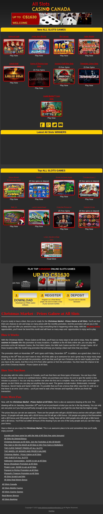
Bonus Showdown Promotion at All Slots (21, 464)
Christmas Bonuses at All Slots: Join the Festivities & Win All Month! (32, 442)
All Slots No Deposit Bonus (15, 439)
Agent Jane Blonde (39, 36)
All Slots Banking (9, 499)
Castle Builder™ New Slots (51, 97)
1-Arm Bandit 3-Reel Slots (51, 238)
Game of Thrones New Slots (39, 64)
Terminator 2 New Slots (89, 63)
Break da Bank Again (64, 177)
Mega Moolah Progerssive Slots (14, 178)
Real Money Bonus (10, 496)
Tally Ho (14, 207)
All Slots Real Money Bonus (15, 480)
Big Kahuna (64, 36)
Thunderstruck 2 (89, 177)
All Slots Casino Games (12, 492)
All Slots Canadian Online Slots (51, 6)
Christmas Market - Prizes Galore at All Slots (22, 454)
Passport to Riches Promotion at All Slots (21, 470)
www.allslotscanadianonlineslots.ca (50, 508)
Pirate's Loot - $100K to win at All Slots (20, 467)
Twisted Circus (89, 207)
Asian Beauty (89, 36)
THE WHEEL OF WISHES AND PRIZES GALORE (25, 451)
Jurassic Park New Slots (64, 63)
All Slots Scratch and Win (14, 476)
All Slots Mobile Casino (12, 488)
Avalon (39, 177)
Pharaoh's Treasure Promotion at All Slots (21, 473)
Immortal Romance (64, 207)
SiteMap (51, 511)
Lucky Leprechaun (39, 207)
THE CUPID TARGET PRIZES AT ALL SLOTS (23, 448)
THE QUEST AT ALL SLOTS (16, 458)
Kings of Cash (13, 36)
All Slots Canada (9, 484)
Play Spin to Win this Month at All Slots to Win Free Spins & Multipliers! (33, 445)
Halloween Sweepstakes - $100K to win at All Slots (25, 461)
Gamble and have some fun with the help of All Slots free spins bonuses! (34, 435)
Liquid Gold (14, 63)
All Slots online (93, 327)
